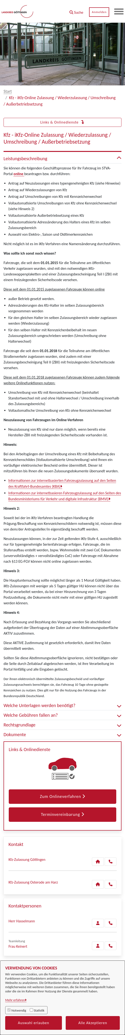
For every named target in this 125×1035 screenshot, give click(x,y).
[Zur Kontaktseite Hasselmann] (98, 923)
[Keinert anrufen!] (110, 946)
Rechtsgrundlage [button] (62, 725)
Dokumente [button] (62, 734)
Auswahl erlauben (33, 1023)
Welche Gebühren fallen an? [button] (62, 715)
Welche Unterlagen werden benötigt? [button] (62, 705)
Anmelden (99, 12)
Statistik (39, 1010)
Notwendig (18, 1010)
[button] (76, 11)
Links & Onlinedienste (62, 122)
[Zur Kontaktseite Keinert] (98, 946)
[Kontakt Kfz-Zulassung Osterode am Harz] (98, 884)
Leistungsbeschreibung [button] (62, 158)
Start (8, 91)
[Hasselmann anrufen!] (110, 923)
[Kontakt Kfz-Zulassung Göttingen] (98, 861)
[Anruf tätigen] (110, 861)
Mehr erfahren (15, 1000)
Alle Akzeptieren (92, 1023)
